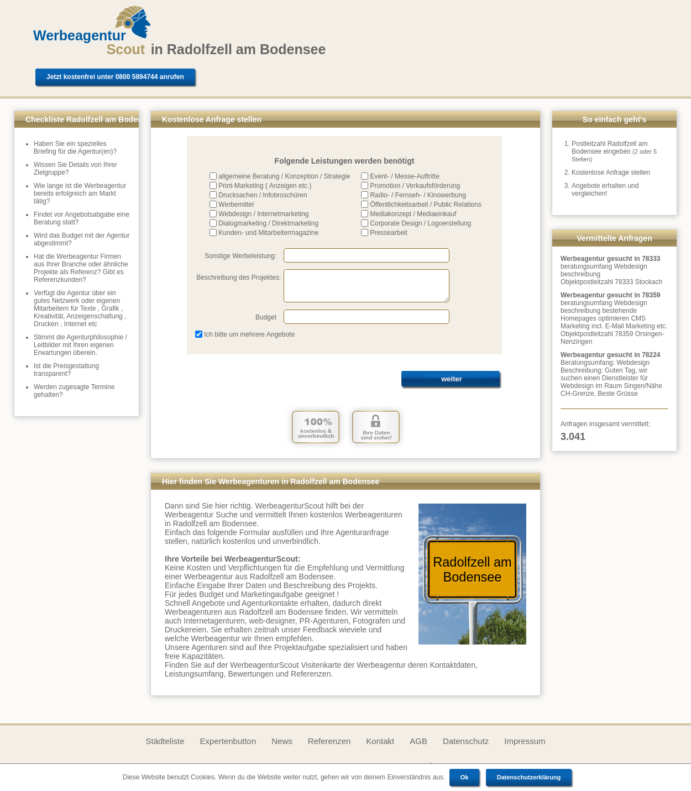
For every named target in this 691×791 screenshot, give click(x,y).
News (281, 741)
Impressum (524, 741)
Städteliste (164, 741)
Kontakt (380, 741)
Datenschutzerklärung (529, 777)
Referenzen (329, 741)
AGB (418, 741)
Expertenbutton (228, 741)
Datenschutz (466, 741)
